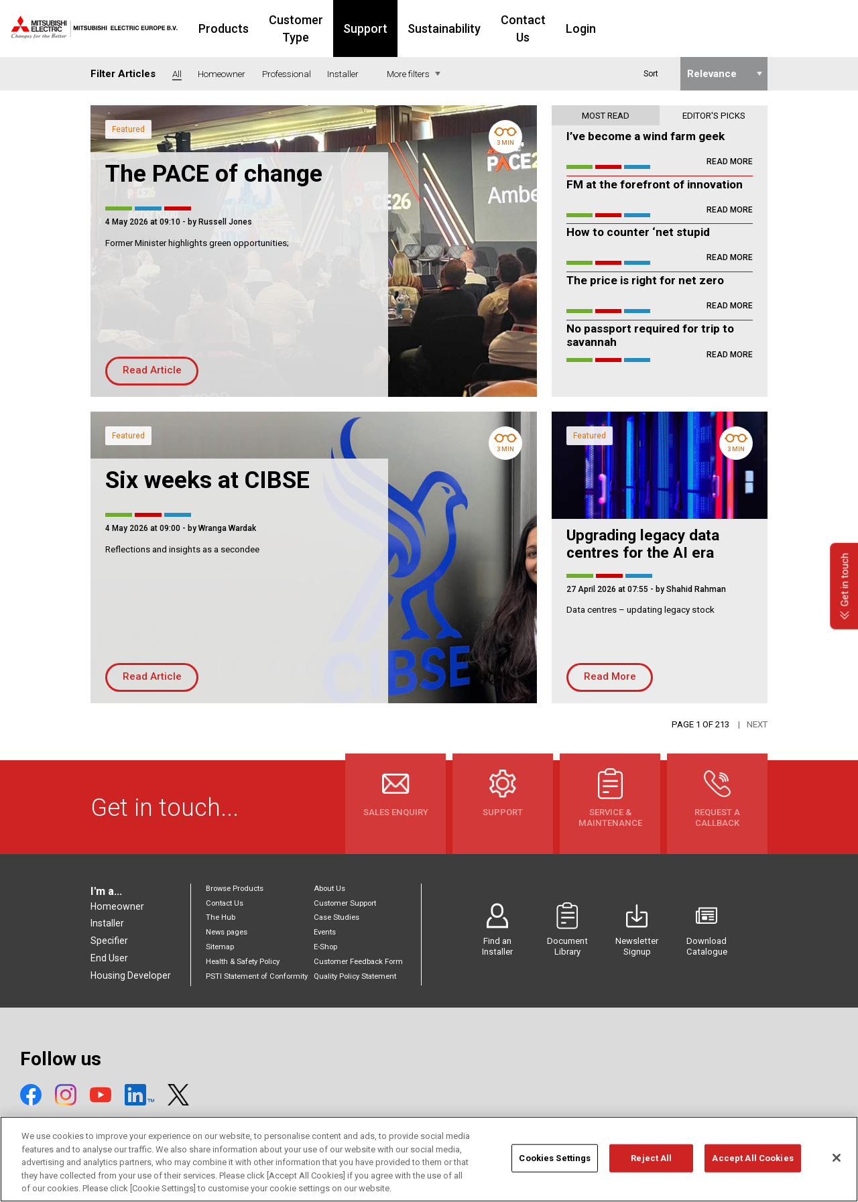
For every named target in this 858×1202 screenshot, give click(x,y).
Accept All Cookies (752, 1175)
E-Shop (325, 947)
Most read (605, 116)
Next (757, 724)
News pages (226, 932)
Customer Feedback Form (358, 961)
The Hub (220, 917)
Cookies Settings (555, 1175)
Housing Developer (130, 975)
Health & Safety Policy (243, 961)
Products (274, 28)
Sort (651, 73)
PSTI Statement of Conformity (257, 976)
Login (677, 28)
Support (445, 28)
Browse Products (234, 888)
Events (325, 932)
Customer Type (361, 28)
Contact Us (610, 28)
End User (109, 958)
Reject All (651, 1175)
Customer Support (345, 903)
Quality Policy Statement (355, 976)
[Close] (836, 1175)
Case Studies (336, 917)
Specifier (109, 940)
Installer (107, 923)
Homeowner (117, 906)
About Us (329, 888)
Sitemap (220, 947)
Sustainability (523, 28)
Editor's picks (713, 116)
